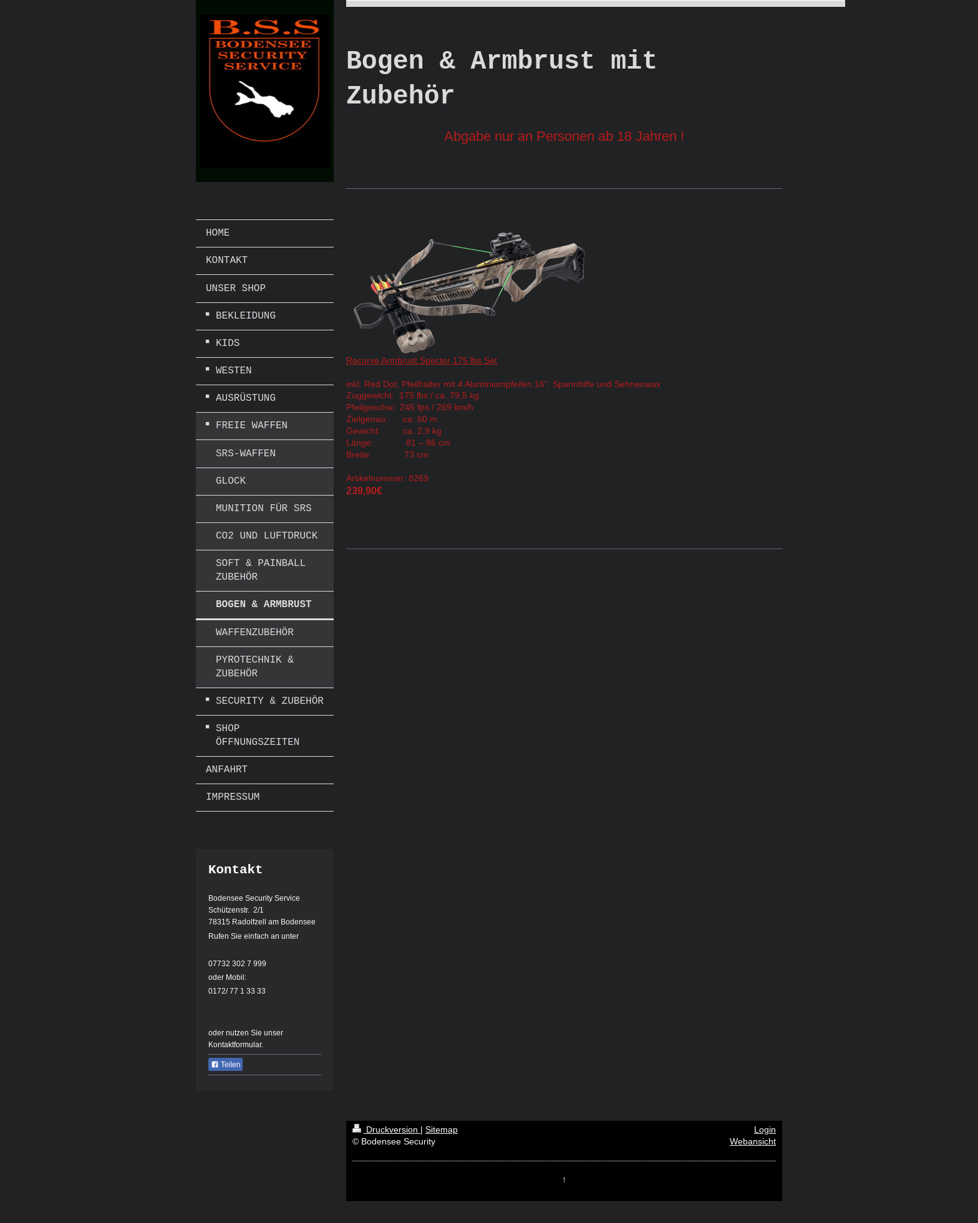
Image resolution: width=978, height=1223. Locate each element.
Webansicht (753, 1141)
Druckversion (386, 1129)
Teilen (225, 1064)
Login (765, 1129)
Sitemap (441, 1129)
